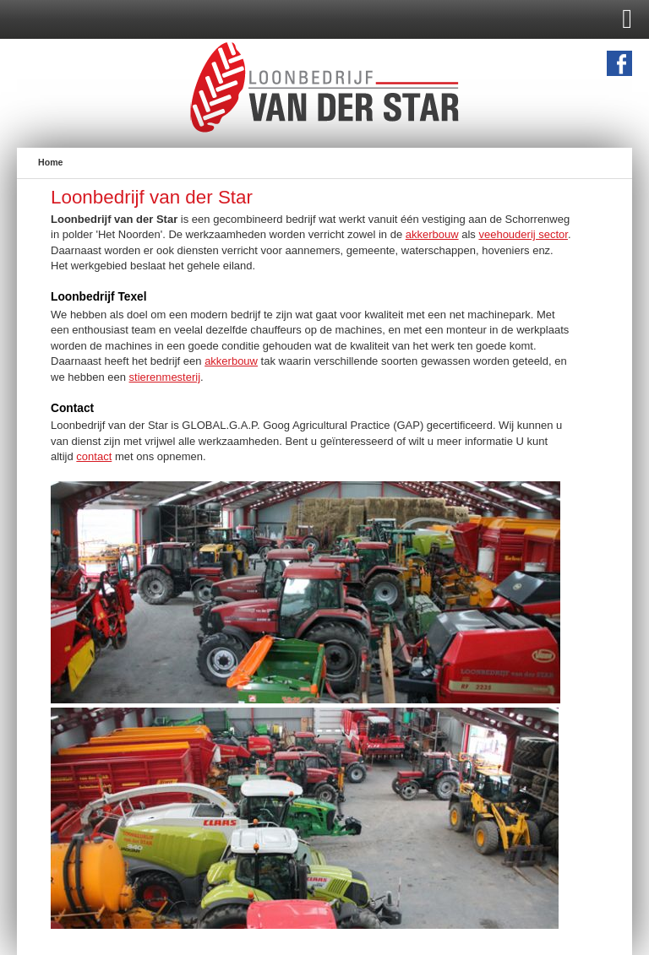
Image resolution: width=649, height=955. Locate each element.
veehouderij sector (523, 234)
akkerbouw (432, 234)
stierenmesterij (165, 377)
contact (94, 456)
